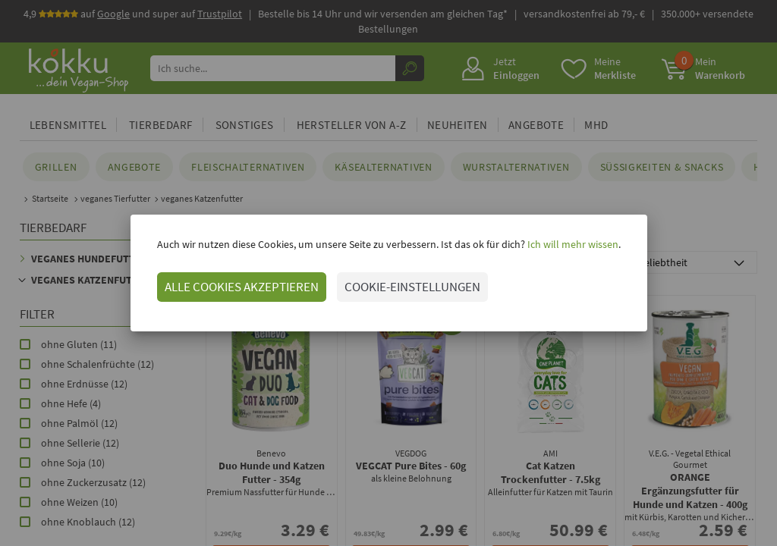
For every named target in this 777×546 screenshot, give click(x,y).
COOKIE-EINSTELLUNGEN (412, 286)
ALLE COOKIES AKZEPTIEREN (242, 286)
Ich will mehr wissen (571, 244)
